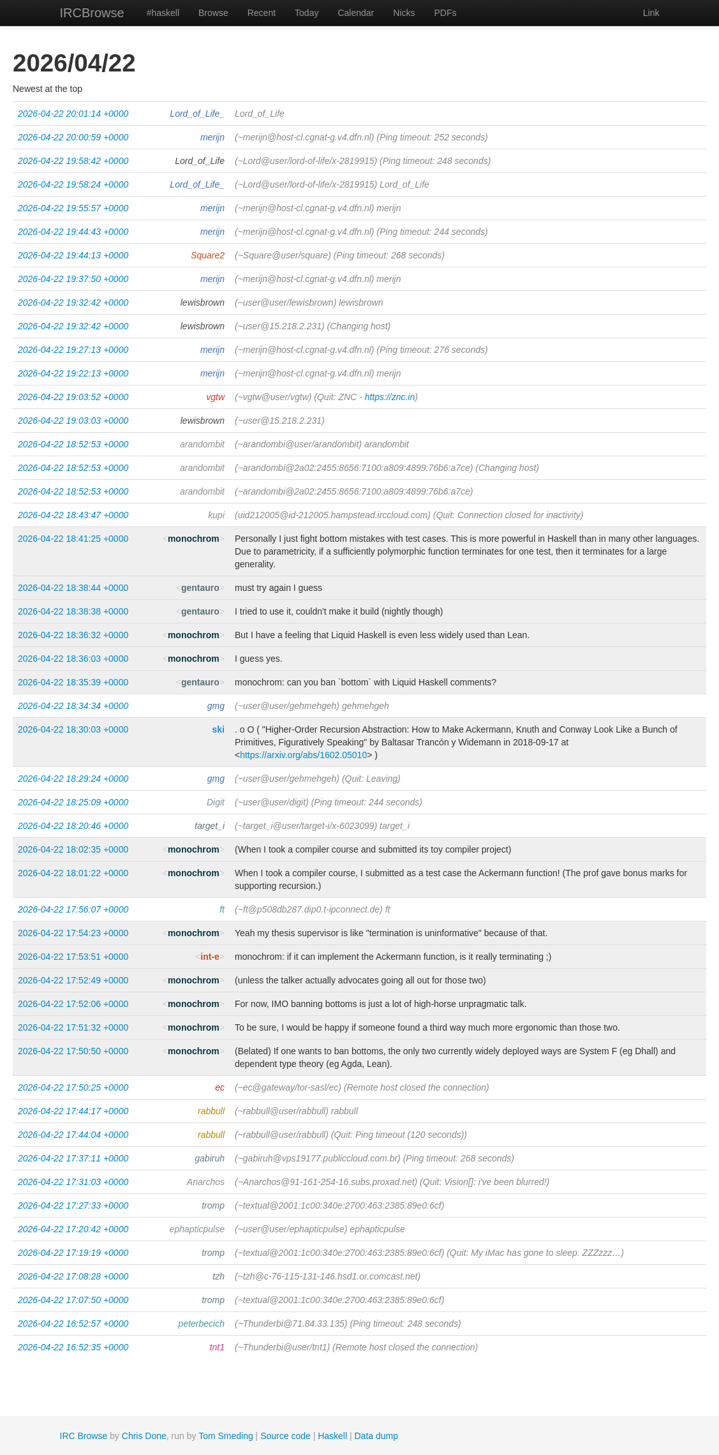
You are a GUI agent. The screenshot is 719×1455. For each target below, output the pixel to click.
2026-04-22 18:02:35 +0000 (73, 849)
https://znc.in (390, 397)
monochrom (193, 539)
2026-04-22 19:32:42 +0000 (73, 302)
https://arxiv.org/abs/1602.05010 (303, 755)
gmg (216, 706)
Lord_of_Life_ (197, 113)
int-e (209, 956)
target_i (210, 826)
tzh (218, 1276)
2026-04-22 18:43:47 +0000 (73, 515)
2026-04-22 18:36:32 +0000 (73, 635)
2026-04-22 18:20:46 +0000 (73, 826)
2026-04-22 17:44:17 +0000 (73, 1111)
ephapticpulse (197, 1229)
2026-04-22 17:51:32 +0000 (73, 1027)
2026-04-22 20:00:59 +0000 (73, 137)
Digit (216, 802)
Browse (213, 13)
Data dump (376, 1436)
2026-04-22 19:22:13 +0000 (73, 373)
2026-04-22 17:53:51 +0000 (73, 956)
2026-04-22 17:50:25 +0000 (73, 1087)
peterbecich (202, 1323)
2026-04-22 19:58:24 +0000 (73, 184)
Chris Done (144, 1436)
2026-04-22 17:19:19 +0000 (73, 1253)
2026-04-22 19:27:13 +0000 (73, 350)
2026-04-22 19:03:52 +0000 (73, 397)
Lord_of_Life (200, 161)
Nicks (404, 13)
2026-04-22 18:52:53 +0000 (73, 444)
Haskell (332, 1436)
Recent (262, 13)
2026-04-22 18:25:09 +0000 (73, 802)
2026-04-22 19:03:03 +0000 (73, 420)
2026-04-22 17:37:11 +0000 (73, 1158)
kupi (216, 515)
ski (218, 729)
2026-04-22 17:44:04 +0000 (73, 1135)
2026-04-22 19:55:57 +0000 (73, 208)
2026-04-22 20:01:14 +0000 (73, 113)
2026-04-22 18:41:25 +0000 (73, 539)
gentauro (200, 588)
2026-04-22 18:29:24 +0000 (73, 778)
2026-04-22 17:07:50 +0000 (73, 1300)
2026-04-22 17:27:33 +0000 (73, 1205)
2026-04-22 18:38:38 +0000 (73, 611)
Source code (285, 1436)
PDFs (445, 13)
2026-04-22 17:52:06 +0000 (73, 1004)
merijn (212, 137)
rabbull (211, 1111)
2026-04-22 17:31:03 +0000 (73, 1182)
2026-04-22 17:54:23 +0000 (73, 933)
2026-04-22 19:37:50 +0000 (73, 279)
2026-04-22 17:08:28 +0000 (73, 1276)
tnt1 (217, 1347)
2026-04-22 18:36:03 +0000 (73, 658)
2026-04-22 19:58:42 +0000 (73, 161)
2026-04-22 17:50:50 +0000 (73, 1051)
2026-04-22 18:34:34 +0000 (73, 706)
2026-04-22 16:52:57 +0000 (73, 1323)
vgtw (215, 397)
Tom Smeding (225, 1436)
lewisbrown (203, 302)
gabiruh (210, 1158)
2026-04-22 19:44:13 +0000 (73, 255)
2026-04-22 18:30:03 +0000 (73, 729)
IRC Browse (84, 1436)
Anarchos (206, 1182)
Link (651, 13)
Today (306, 13)
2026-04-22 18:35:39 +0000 (73, 682)
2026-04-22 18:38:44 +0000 (73, 588)
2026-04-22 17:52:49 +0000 (73, 980)
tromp (213, 1205)
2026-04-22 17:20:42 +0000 (73, 1229)
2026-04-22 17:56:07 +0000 (73, 909)
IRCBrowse (92, 13)
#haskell (163, 13)
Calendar (355, 13)
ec (220, 1087)
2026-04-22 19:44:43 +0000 (73, 232)
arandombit (202, 444)
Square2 (208, 255)
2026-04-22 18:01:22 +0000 (73, 873)
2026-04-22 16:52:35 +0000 (73, 1347)
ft (222, 909)
